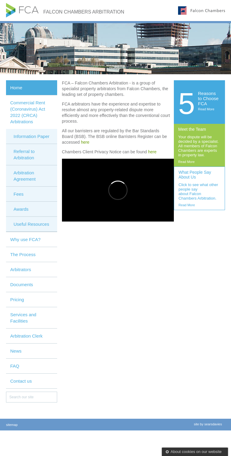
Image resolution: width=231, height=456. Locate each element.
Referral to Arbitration (24, 154)
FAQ (14, 366)
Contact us (21, 381)
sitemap (12, 425)
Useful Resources (31, 224)
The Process (22, 254)
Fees (18, 194)
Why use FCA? (25, 239)
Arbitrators (20, 269)
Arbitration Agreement (24, 176)
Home (16, 87)
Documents (21, 284)
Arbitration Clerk (26, 335)
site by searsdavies (208, 424)
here (85, 142)
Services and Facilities (23, 317)
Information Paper (31, 136)
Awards (21, 209)
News (16, 350)
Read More (206, 109)
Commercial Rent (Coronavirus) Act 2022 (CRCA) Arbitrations (27, 112)
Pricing (17, 299)
